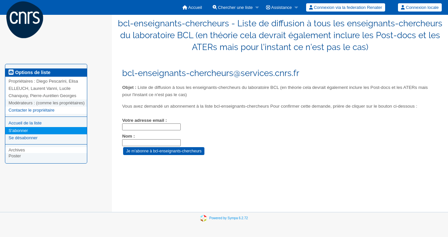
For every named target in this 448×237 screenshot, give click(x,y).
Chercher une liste (233, 7)
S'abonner (18, 130)
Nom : (128, 136)
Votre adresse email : (144, 120)
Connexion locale (419, 7)
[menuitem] (192, 7)
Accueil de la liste (25, 122)
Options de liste (29, 72)
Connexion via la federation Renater (345, 7)
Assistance (279, 7)
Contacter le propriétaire (31, 110)
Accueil (192, 7)
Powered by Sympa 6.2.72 (228, 218)
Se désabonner (23, 137)
